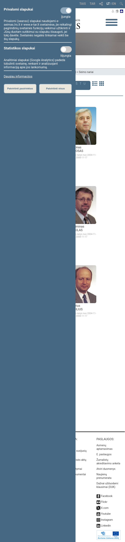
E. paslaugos (104, 454)
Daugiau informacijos (18, 76)
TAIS (82, 3)
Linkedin (106, 525)
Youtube (106, 513)
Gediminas (77, 228)
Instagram (107, 519)
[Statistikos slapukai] (66, 49)
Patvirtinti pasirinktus (20, 88)
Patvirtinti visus (55, 88)
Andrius (76, 307)
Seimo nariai (86, 72)
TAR (92, 3)
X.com (105, 507)
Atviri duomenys (105, 468)
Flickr (104, 501)
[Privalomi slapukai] (66, 10)
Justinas (76, 149)
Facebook (107, 496)
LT (108, 3)
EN (114, 3)
